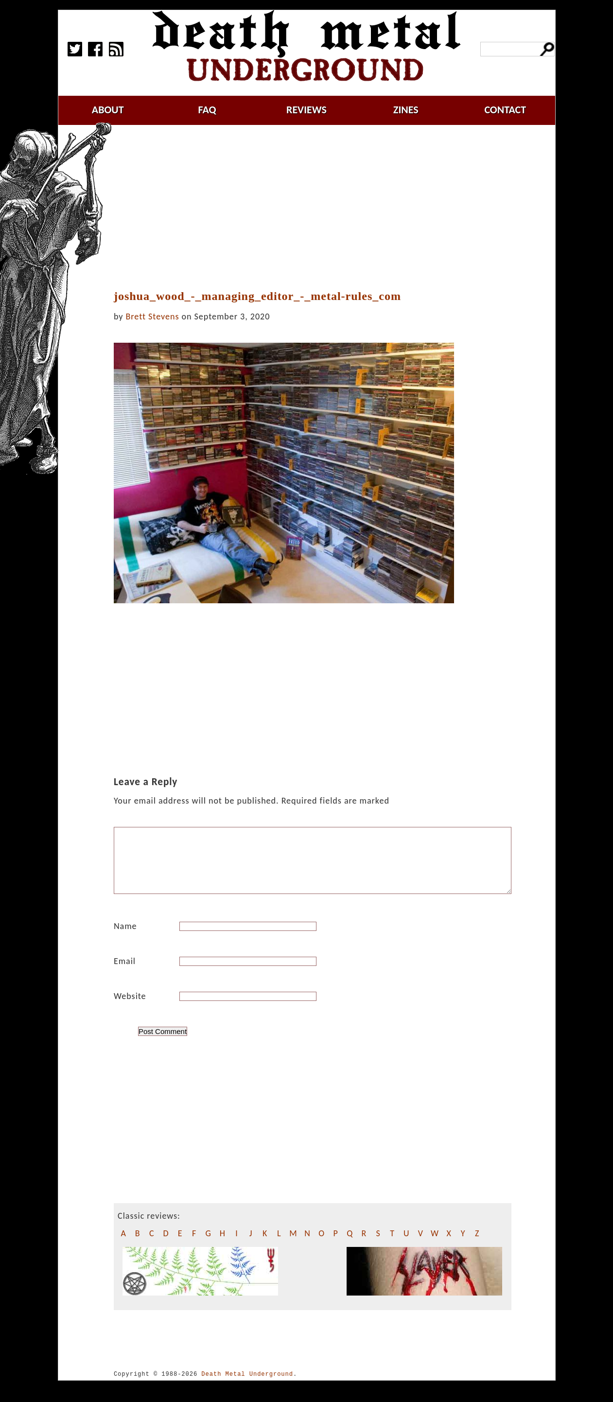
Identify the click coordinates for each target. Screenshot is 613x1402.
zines (406, 109)
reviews (306, 109)
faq (207, 109)
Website (130, 1007)
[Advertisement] (318, 208)
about (108, 109)
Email (125, 972)
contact (505, 109)
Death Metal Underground (247, 1386)
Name (125, 937)
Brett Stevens (152, 316)
